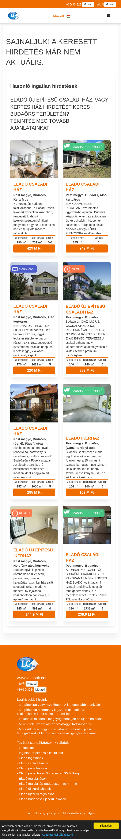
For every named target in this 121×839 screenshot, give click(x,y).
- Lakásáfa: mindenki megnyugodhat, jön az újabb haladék (59, 719)
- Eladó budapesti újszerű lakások (41, 799)
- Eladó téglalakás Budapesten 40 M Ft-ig (47, 783)
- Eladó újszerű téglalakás (35, 794)
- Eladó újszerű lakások (34, 788)
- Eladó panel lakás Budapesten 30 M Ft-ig (48, 773)
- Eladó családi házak (32, 763)
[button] (61, 16)
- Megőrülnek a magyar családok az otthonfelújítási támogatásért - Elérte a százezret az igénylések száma (57, 731)
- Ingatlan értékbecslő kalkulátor (40, 753)
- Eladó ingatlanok (30, 758)
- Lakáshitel (25, 747)
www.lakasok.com (33, 678)
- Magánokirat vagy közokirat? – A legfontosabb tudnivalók (59, 704)
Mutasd (88, 4)
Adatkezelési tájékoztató (57, 835)
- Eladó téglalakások (31, 778)
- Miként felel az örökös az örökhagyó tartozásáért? (54, 724)
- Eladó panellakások (32, 768)
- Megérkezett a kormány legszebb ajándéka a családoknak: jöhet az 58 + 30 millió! (50, 711)
